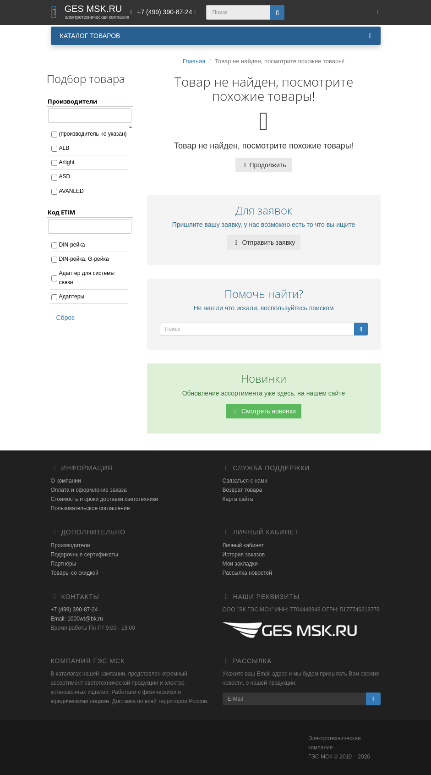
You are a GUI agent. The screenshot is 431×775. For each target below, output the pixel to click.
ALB (64, 148)
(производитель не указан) (93, 134)
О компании (66, 481)
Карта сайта (238, 499)
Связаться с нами (245, 481)
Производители (70, 545)
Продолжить (263, 165)
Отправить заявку (263, 242)
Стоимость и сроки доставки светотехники (104, 499)
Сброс (62, 317)
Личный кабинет (243, 545)
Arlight (67, 162)
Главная (194, 61)
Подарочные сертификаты (84, 554)
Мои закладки (240, 564)
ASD (65, 176)
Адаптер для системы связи (87, 278)
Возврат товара (242, 490)
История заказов (244, 554)
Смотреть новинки (263, 411)
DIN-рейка (72, 245)
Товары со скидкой (74, 573)
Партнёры (63, 564)
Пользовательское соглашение (90, 508)
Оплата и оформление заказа (89, 490)
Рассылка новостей (247, 573)
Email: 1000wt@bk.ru (77, 619)
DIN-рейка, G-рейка (84, 259)
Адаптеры (72, 296)
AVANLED (71, 191)
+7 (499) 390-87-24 (74, 609)
